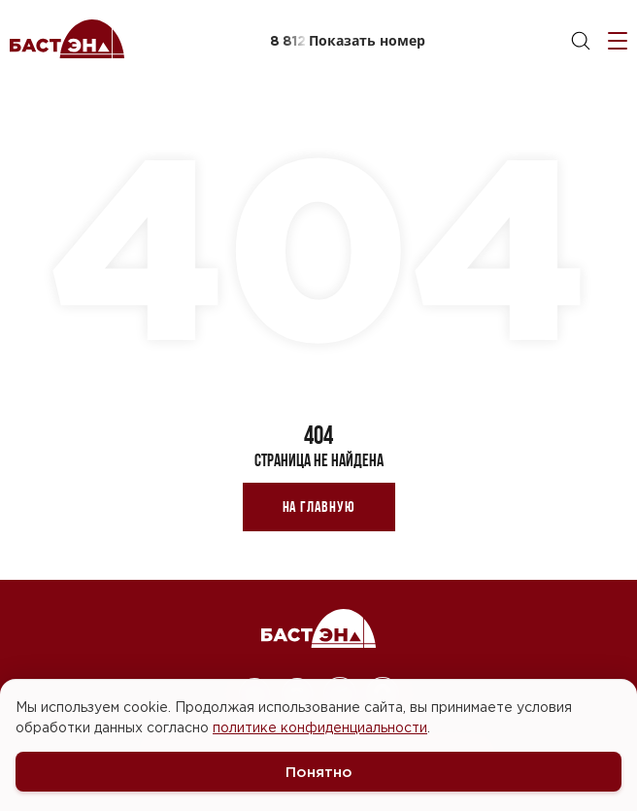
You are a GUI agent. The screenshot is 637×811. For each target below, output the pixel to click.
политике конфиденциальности (320, 727)
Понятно (318, 771)
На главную (319, 506)
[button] (347, 41)
